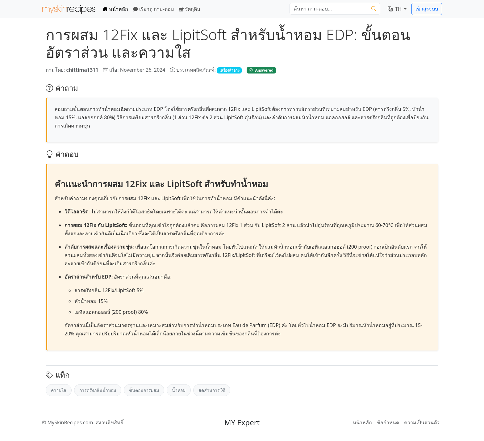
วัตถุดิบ (189, 9)
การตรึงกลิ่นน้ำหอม (97, 390)
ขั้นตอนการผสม (144, 390)
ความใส (58, 390)
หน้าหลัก (115, 9)
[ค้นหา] (329, 9)
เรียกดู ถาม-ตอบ (153, 9)
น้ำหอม (179, 390)
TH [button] (395, 9)
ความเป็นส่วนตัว (422, 422)
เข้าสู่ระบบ (426, 8)
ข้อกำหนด (388, 422)
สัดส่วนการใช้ (211, 390)
